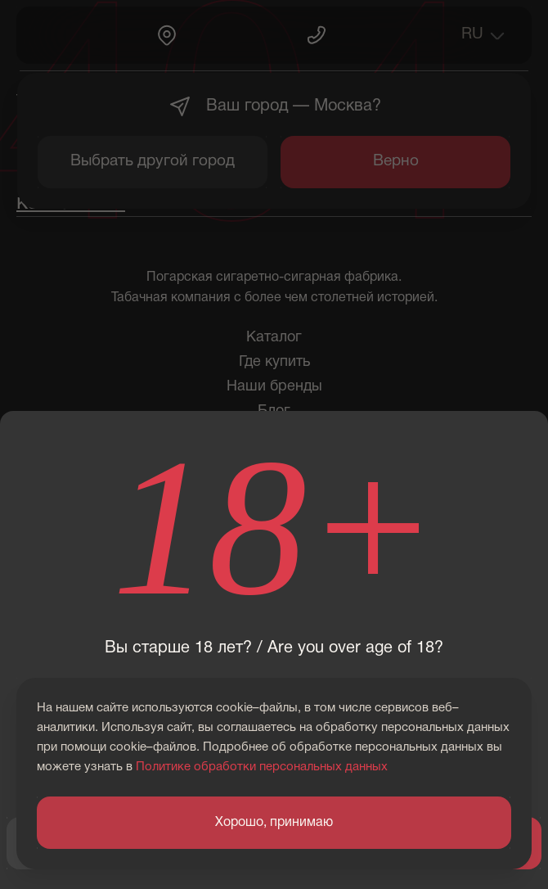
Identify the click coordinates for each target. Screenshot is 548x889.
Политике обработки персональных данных (262, 767)
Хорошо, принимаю (274, 822)
